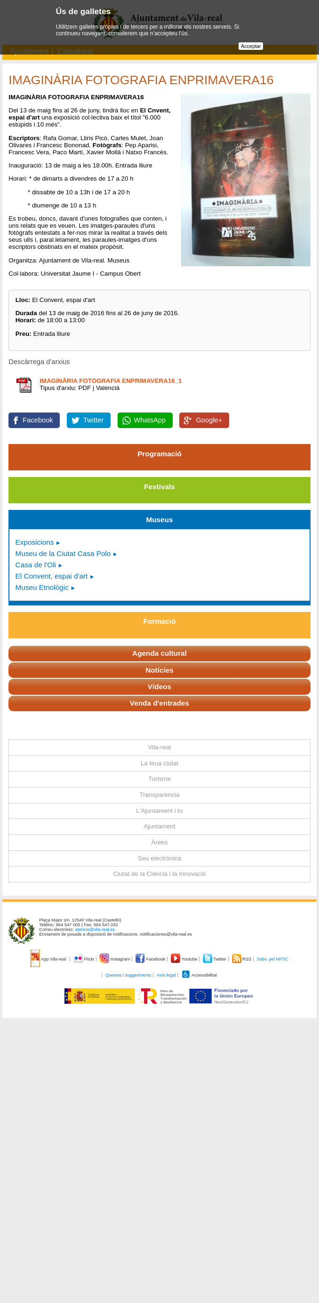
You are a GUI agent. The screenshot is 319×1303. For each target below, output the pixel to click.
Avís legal (166, 975)
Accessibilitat (199, 975)
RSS (242, 959)
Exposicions (35, 542)
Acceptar (251, 46)
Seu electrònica (159, 858)
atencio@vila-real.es (95, 929)
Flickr (84, 959)
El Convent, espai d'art (52, 576)
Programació (159, 454)
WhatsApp (150, 420)
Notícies (159, 670)
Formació (160, 621)
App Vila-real (49, 959)
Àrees (160, 842)
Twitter (93, 420)
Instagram (115, 959)
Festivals (159, 487)
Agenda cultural (159, 653)
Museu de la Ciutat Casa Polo (63, 553)
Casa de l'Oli (36, 565)
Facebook (38, 420)
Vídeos (159, 687)
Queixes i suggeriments (128, 975)
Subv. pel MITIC (272, 959)
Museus (159, 520)
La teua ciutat (159, 763)
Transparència (160, 794)
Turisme (159, 778)
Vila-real (159, 747)
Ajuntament (159, 826)
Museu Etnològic (42, 587)
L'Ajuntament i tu (159, 810)
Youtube (185, 959)
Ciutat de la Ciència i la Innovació (159, 873)
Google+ (209, 420)
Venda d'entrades (159, 703)
